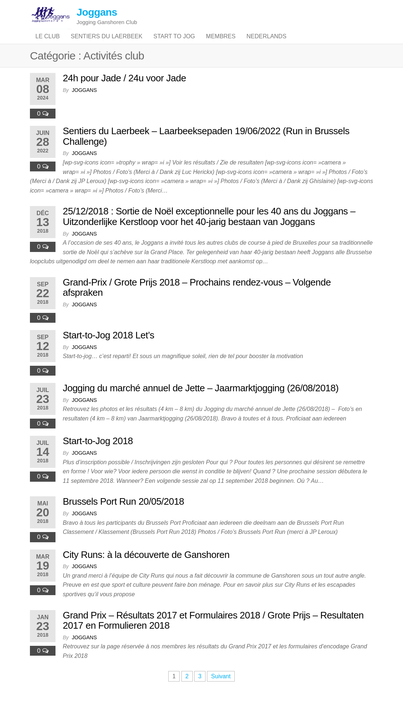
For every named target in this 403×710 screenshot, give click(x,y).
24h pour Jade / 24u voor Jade (124, 92)
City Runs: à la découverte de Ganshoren (146, 569)
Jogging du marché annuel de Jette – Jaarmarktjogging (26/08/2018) (200, 402)
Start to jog (174, 43)
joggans (84, 105)
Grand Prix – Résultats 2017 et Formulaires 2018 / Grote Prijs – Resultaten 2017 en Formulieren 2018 (213, 635)
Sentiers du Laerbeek (107, 43)
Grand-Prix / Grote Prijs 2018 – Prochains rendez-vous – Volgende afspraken (197, 302)
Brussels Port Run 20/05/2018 (123, 516)
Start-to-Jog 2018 (98, 455)
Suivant (220, 691)
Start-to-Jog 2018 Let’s (108, 349)
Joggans (97, 12)
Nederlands (266, 43)
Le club (47, 43)
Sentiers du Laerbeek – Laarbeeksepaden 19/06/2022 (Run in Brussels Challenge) (206, 151)
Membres (220, 43)
